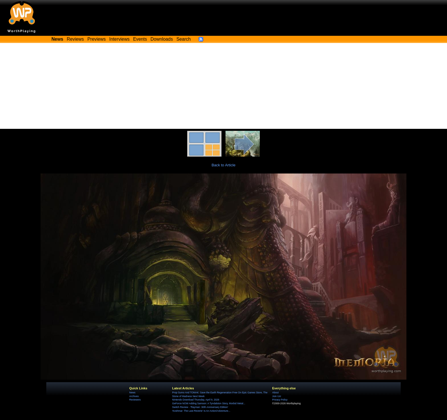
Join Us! (276, 396)
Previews (96, 39)
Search (183, 39)
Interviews (119, 39)
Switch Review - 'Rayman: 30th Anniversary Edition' (200, 407)
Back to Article (223, 165)
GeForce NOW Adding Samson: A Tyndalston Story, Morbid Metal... (208, 403)
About (275, 392)
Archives (134, 396)
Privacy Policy (279, 399)
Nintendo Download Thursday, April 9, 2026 (195, 399)
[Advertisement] (223, 86)
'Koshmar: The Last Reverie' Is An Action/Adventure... (201, 410)
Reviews (75, 39)
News (132, 392)
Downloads (162, 39)
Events (140, 39)
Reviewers (135, 399)
